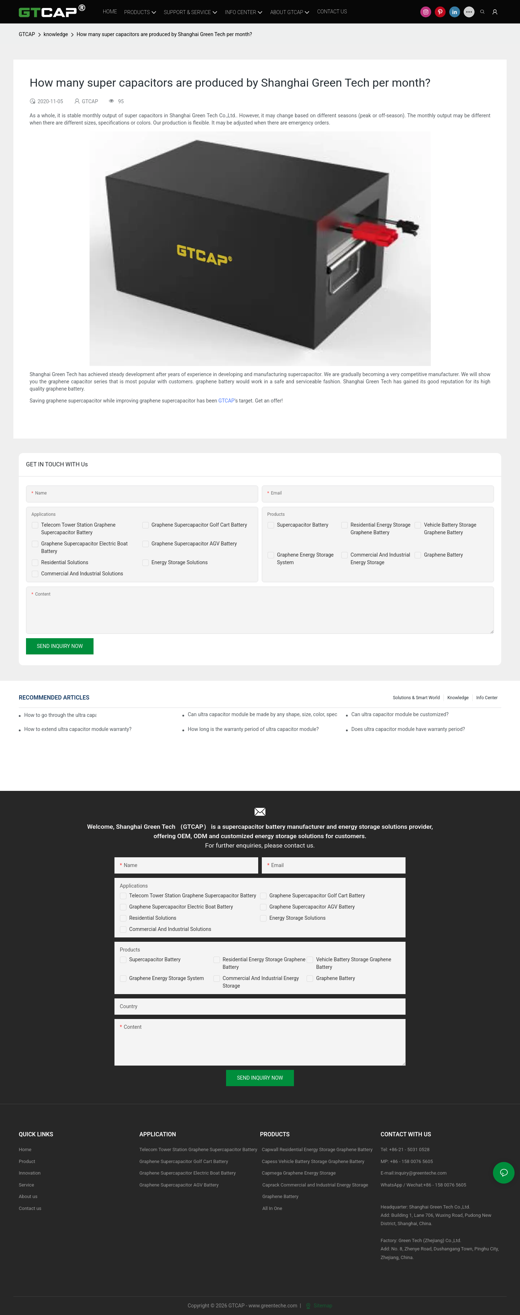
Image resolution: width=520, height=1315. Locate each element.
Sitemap (319, 1306)
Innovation (30, 1173)
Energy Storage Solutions (180, 562)
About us (28, 1196)
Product (27, 1161)
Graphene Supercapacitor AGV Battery (194, 544)
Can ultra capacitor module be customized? (399, 714)
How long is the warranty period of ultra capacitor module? (253, 729)
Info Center (487, 697)
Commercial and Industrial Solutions (170, 929)
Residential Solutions (64, 562)
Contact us (30, 1208)
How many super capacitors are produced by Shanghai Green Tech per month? (164, 34)
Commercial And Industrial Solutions (82, 573)
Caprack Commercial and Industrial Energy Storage (314, 1185)
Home (25, 1149)
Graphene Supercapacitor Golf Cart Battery (199, 525)
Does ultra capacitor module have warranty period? (408, 729)
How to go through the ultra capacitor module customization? (60, 715)
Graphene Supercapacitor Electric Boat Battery (181, 907)
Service (26, 1185)
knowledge (56, 34)
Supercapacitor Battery (302, 525)
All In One (272, 1208)
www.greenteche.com (272, 1306)
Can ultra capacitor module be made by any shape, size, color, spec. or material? (263, 714)
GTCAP (27, 34)
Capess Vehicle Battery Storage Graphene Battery (313, 1161)
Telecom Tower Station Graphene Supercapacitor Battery (192, 895)
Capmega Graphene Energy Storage (299, 1173)
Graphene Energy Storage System (166, 978)
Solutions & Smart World (416, 697)
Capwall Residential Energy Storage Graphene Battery (317, 1149)
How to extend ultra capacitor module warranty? (77, 729)
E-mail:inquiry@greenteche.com (414, 1173)
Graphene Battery (443, 555)
